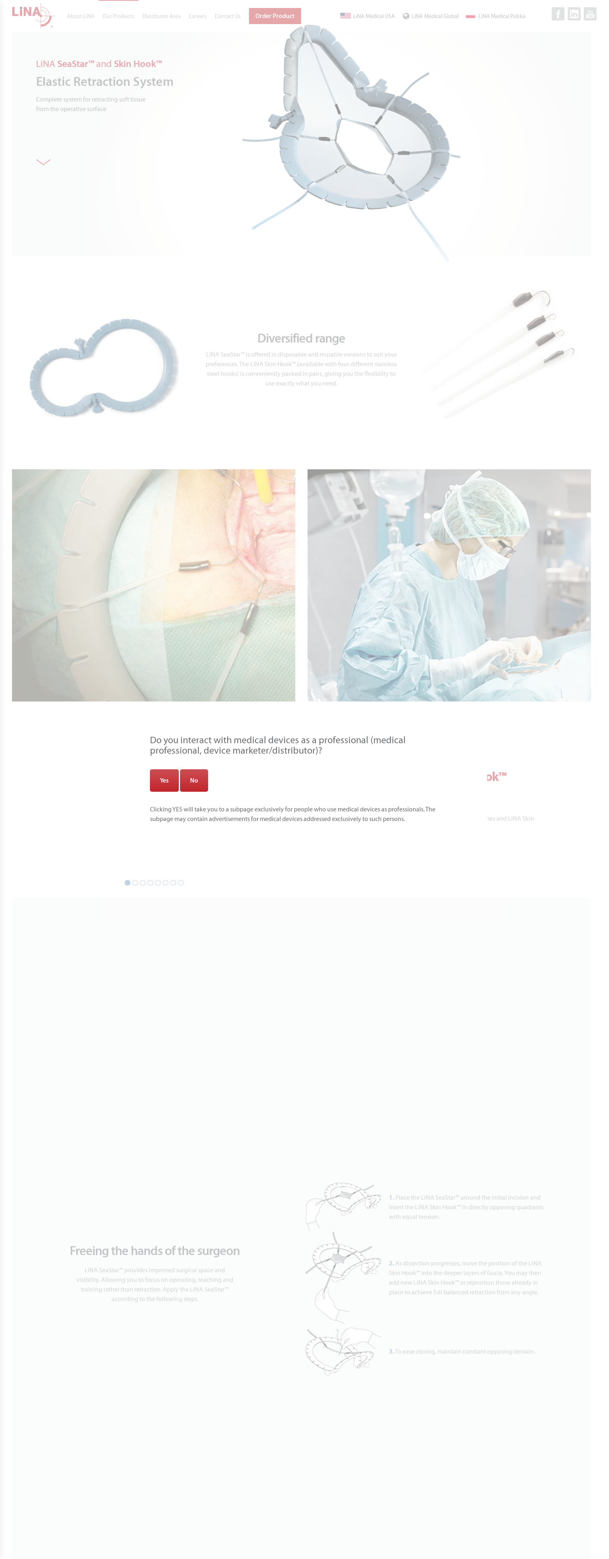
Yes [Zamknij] (164, 780)
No (194, 780)
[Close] (565, 43)
